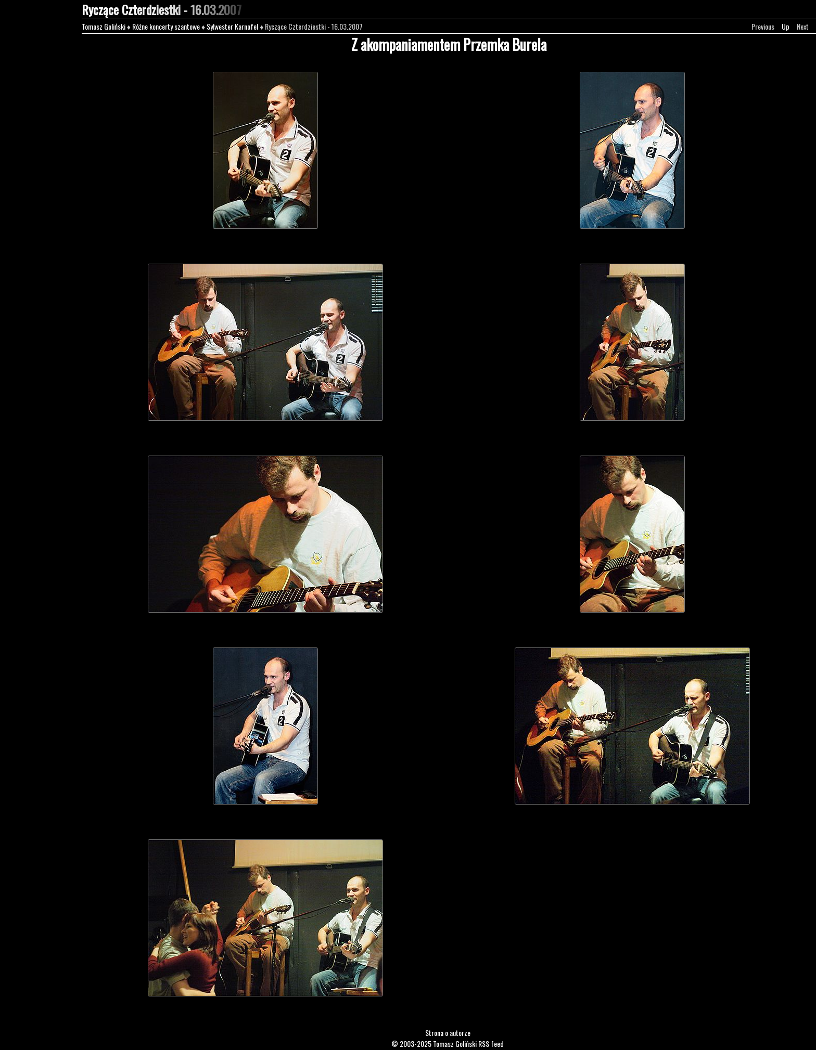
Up (785, 26)
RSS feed (491, 1043)
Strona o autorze (447, 1032)
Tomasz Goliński (103, 26)
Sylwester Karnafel (232, 26)
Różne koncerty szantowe (166, 26)
